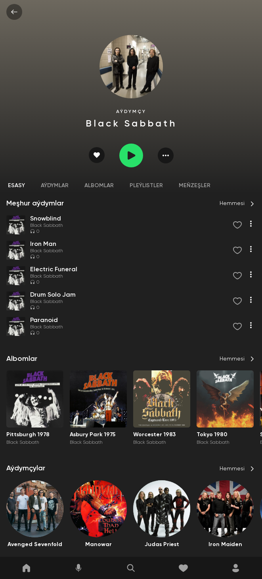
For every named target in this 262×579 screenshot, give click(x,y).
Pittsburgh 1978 (28, 434)
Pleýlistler (146, 185)
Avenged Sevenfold (35, 544)
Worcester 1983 (154, 434)
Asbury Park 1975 (92, 434)
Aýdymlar (55, 185)
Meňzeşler (194, 185)
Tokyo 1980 (212, 434)
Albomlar (99, 185)
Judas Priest (162, 544)
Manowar (98, 544)
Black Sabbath (46, 225)
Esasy (16, 185)
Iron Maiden (225, 544)
